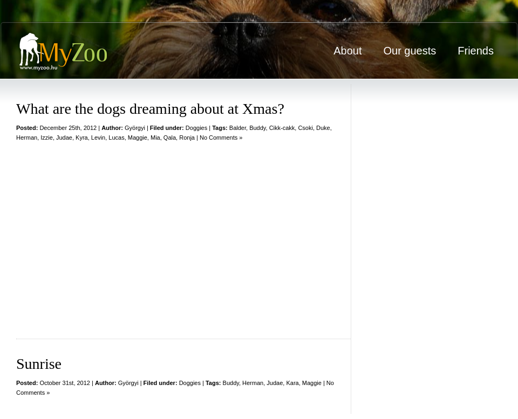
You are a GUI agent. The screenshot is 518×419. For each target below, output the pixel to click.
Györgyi (135, 128)
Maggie (137, 137)
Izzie (46, 137)
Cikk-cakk (282, 128)
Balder (237, 128)
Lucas (116, 137)
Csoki (305, 128)
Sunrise (39, 363)
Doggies (196, 128)
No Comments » (221, 137)
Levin (98, 137)
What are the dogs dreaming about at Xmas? (150, 108)
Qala (169, 137)
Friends (476, 51)
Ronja (187, 137)
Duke (323, 128)
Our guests (409, 51)
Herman (26, 137)
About (347, 51)
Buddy (257, 128)
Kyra (82, 137)
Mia (155, 137)
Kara (292, 383)
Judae (64, 137)
